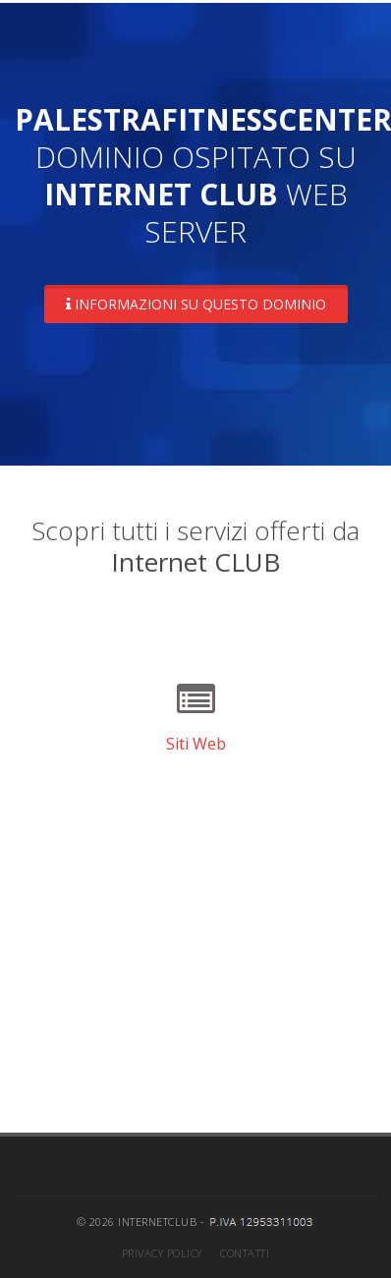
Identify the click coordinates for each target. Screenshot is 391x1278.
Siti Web (196, 743)
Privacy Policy (162, 1253)
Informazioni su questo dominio (196, 304)
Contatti (244, 1253)
